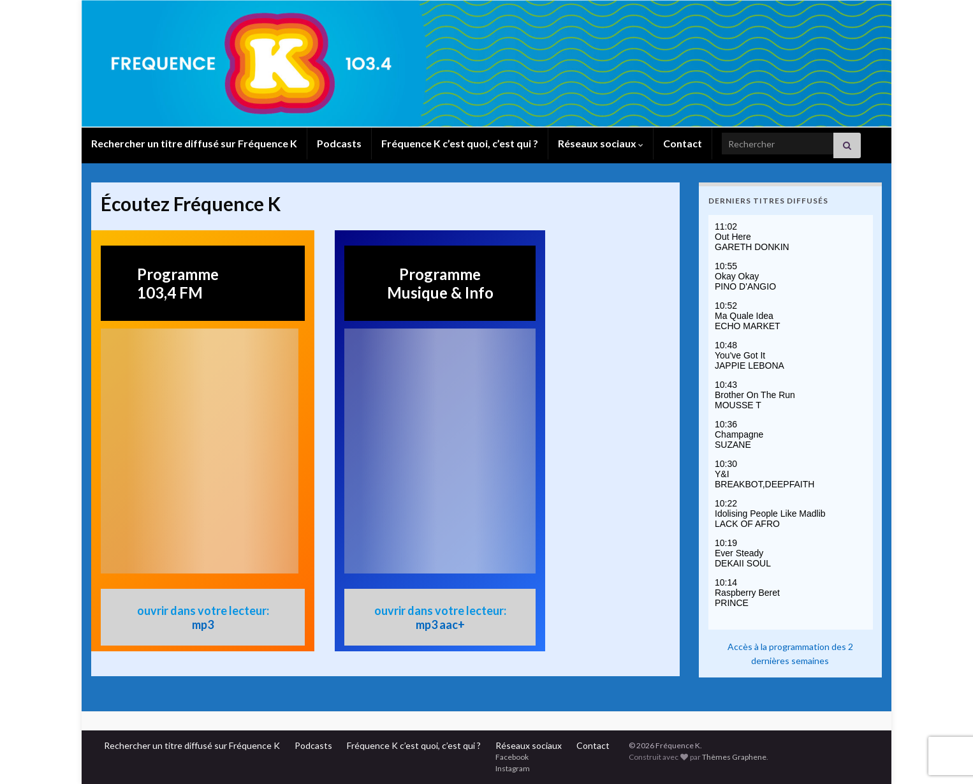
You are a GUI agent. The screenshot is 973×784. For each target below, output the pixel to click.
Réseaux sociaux (600, 143)
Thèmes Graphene (734, 757)
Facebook (512, 757)
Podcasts (339, 143)
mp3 (203, 625)
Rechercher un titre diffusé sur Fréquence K (194, 143)
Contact (682, 143)
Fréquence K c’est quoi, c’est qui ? (459, 143)
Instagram (512, 768)
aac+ (452, 625)
